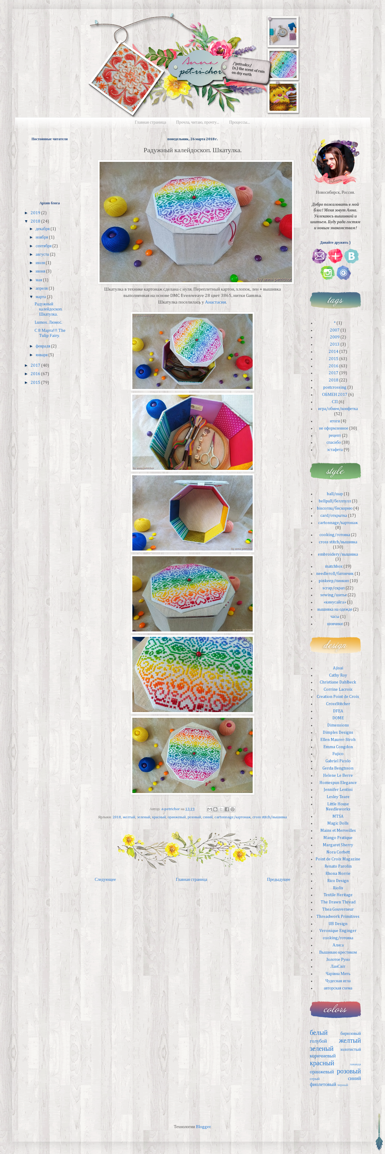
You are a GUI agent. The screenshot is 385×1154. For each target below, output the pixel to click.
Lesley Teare (338, 797)
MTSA (337, 816)
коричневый (323, 1056)
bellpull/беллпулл (335, 501)
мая (39, 280)
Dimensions (338, 725)
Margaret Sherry (338, 845)
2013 (335, 344)
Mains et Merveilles (338, 830)
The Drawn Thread (338, 902)
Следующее (105, 880)
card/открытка (333, 516)
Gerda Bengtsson (337, 768)
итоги (335, 421)
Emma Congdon (338, 747)
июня (40, 271)
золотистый (350, 1050)
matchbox (334, 566)
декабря (43, 229)
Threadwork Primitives (337, 917)
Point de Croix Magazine (338, 859)
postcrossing (334, 387)
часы (335, 617)
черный (342, 1085)
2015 (36, 383)
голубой (318, 1041)
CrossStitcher (338, 704)
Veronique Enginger (337, 931)
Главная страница (150, 122)
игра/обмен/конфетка (338, 409)
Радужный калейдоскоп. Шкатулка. (49, 309)
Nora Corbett (338, 852)
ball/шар (335, 494)
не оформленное (333, 428)
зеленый (143, 817)
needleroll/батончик (335, 574)
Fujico (337, 754)
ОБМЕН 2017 (334, 395)
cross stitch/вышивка (269, 817)
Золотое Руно (338, 960)
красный (159, 817)
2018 (116, 817)
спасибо (333, 442)
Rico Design (338, 881)
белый (319, 1033)
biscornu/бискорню (335, 508)
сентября (43, 246)
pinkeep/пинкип (334, 581)
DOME (338, 718)
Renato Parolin (338, 866)
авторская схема (338, 988)
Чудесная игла (338, 981)
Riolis (338, 888)
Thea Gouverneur (338, 909)
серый (315, 1079)
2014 (333, 352)
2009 (335, 337)
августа (42, 254)
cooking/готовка (334, 535)
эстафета (335, 450)
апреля (41, 288)
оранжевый (177, 817)
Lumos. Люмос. (48, 322)
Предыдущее (278, 880)
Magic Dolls (338, 823)
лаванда (355, 1064)
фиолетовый (323, 1084)
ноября (42, 237)
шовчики (335, 624)
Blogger (203, 1127)
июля (40, 263)
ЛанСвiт (338, 966)
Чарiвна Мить (338, 974)
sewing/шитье (333, 595)
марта (41, 297)
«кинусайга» (335, 602)
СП (335, 402)
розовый (194, 817)
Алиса (337, 945)
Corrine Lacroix (338, 689)
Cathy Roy (338, 675)
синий (208, 817)
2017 (36, 365)
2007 (335, 330)
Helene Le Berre (338, 775)
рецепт (335, 436)
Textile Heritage (338, 895)
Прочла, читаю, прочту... (197, 122)
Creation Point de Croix (338, 697)
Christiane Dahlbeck (338, 682)
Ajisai (338, 668)
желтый (129, 817)
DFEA (338, 711)
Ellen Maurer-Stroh (338, 740)
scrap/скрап (333, 588)
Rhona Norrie (337, 874)
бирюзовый (350, 1034)
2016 (36, 374)
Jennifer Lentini (338, 790)
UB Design (337, 924)
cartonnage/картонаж (232, 817)
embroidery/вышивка (338, 554)
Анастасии (215, 302)
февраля (43, 346)
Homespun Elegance (338, 783)
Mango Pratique (338, 838)
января (41, 355)
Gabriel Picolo (338, 761)
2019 (36, 213)
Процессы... (239, 122)
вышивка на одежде (334, 609)
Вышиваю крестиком (338, 952)
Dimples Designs (338, 732)
